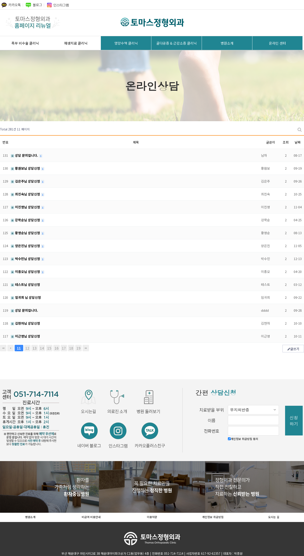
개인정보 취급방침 (213, 517)
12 (27, 348)
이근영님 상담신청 (25, 336)
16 (56, 348)
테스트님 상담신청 (25, 284)
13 (35, 348)
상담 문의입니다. (25, 155)
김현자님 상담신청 (25, 323)
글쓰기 (293, 349)
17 (64, 348)
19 (78, 348)
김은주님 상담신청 (26, 181)
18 (71, 348)
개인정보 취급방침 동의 (244, 439)
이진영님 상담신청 (26, 207)
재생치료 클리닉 (76, 43)
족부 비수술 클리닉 (25, 43)
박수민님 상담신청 (26, 258)
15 (49, 348)
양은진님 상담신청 (26, 245)
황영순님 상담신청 (26, 233)
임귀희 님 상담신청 (26, 297)
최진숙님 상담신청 (26, 194)
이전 (10, 348)
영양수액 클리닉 (126, 43)
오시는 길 (273, 517)
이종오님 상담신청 (26, 271)
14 (42, 348)
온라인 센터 (277, 43)
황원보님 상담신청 (26, 168)
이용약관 (152, 517)
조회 (286, 142)
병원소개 (227, 43)
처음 (3, 348)
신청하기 (294, 420)
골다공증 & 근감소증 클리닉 (176, 43)
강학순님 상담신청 (26, 220)
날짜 (298, 142)
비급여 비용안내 (91, 517)
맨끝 (86, 348)
